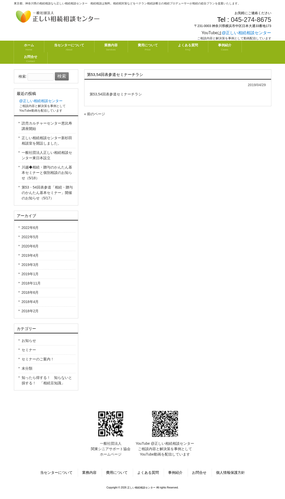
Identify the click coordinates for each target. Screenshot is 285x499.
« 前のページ (94, 114)
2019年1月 (30, 274)
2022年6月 (30, 228)
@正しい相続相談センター (246, 33)
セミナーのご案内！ (38, 359)
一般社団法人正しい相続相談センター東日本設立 (47, 155)
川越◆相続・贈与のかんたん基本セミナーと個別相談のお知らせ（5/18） (47, 172)
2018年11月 (31, 283)
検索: (23, 76)
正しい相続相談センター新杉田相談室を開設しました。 (47, 140)
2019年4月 (30, 255)
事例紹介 (175, 472)
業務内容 (89, 472)
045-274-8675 (251, 19)
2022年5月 (30, 237)
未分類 (27, 368)
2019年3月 (30, 265)
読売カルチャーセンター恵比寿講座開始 (47, 126)
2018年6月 (30, 292)
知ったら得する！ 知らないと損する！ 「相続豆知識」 (47, 380)
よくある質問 (148, 472)
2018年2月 (30, 311)
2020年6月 (30, 246)
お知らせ (29, 340)
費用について (117, 472)
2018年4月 (30, 302)
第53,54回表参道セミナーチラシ (116, 94)
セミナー (29, 350)
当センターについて (56, 472)
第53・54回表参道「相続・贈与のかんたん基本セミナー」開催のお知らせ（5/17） (47, 192)
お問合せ (199, 472)
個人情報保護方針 (230, 472)
